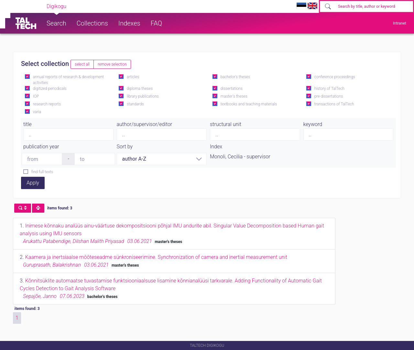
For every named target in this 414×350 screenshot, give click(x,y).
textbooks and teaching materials (249, 104)
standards (135, 104)
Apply (33, 183)
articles (133, 77)
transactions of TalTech (334, 104)
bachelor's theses (235, 77)
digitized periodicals (50, 88)
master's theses (234, 96)
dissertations (232, 88)
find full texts (42, 172)
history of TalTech (329, 88)
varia (37, 112)
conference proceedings (334, 77)
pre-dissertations (328, 96)
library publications (143, 96)
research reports (47, 104)
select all (82, 64)
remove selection (112, 64)
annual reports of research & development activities (68, 80)
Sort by (125, 146)
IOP (36, 96)
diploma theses (140, 88)
